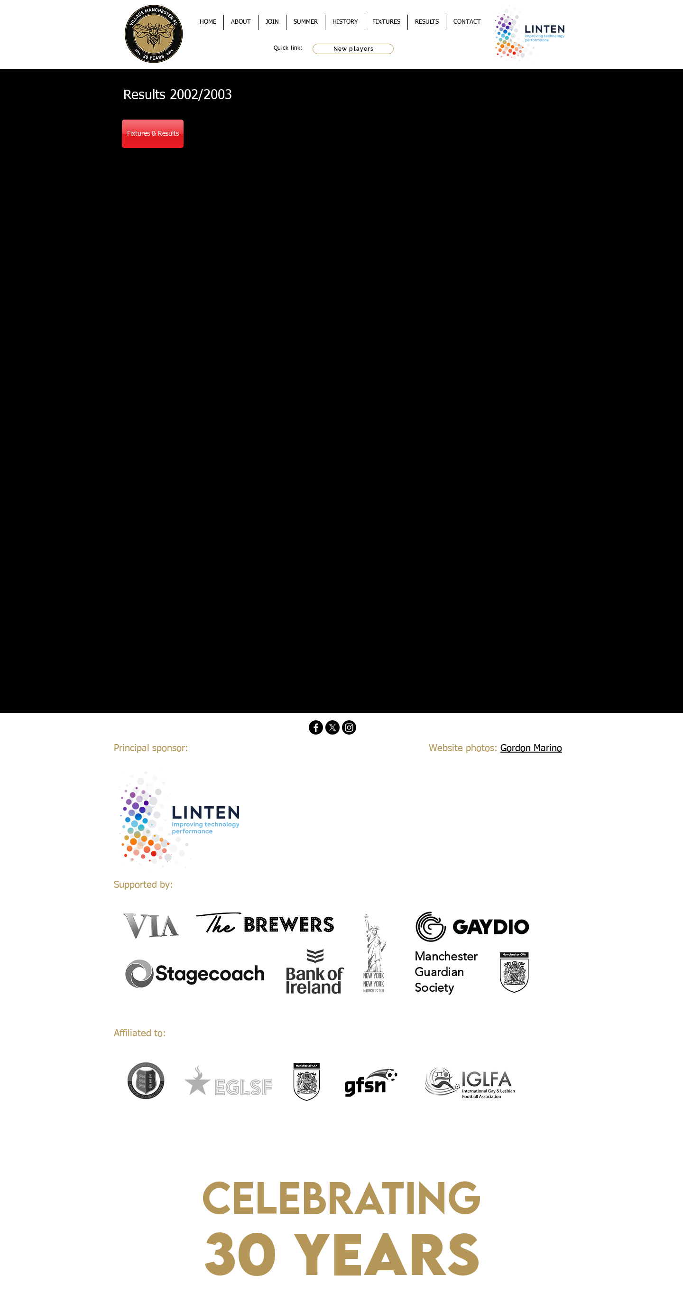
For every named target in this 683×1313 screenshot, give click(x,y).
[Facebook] (316, 727)
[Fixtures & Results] (153, 134)
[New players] (353, 49)
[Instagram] (349, 727)
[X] (332, 727)
